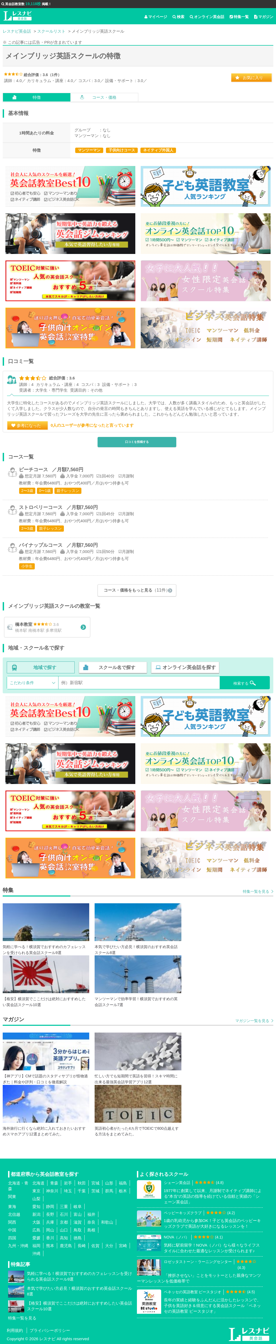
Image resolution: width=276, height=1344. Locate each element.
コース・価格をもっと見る (137, 590)
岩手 (68, 1183)
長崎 (82, 1246)
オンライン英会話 (207, 17)
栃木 (123, 1191)
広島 (36, 1230)
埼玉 (68, 1191)
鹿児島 (66, 1246)
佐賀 (95, 1246)
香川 (50, 1238)
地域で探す (45, 668)
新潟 (36, 1214)
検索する (240, 682)
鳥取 (78, 1230)
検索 (178, 17)
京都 (64, 1222)
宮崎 (123, 1246)
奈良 (91, 1222)
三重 (64, 1206)
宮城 (95, 1183)
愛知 (36, 1206)
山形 (109, 1183)
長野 (50, 1214)
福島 (123, 1183)
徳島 (78, 1238)
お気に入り (253, 77)
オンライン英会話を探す (188, 668)
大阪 (36, 1222)
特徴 (37, 97)
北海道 (38, 1183)
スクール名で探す (116, 668)
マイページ (155, 17)
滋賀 (78, 1222)
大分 (109, 1246)
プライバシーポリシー (50, 1330)
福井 (91, 1214)
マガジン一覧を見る (252, 1021)
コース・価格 (104, 97)
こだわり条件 (22, 683)
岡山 (50, 1230)
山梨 (36, 1199)
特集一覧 (239, 17)
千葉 (82, 1191)
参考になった (29, 425)
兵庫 (50, 1222)
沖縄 (36, 1253)
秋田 (82, 1183)
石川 (64, 1214)
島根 (91, 1230)
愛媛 (36, 1238)
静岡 (50, 1206)
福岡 (36, 1246)
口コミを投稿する (137, 441)
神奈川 (52, 1191)
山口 (64, 1230)
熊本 (50, 1246)
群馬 (109, 1191)
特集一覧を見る (256, 892)
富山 (78, 1214)
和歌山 (107, 1222)
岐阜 (78, 1206)
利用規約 (15, 1330)
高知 (64, 1238)
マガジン (263, 17)
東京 (36, 1191)
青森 (54, 1183)
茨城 (95, 1191)
